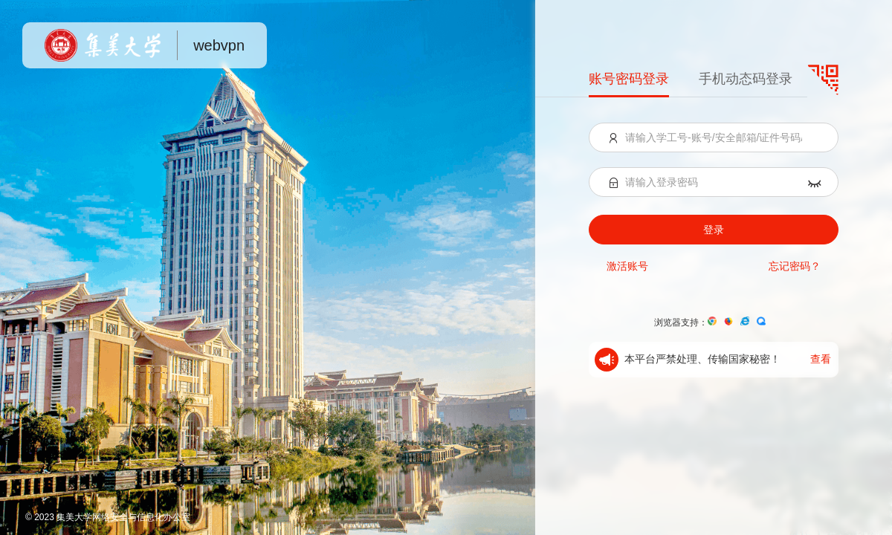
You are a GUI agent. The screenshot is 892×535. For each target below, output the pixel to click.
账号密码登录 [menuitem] (629, 78)
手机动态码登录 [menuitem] (745, 78)
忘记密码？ (795, 266)
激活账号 (627, 266)
